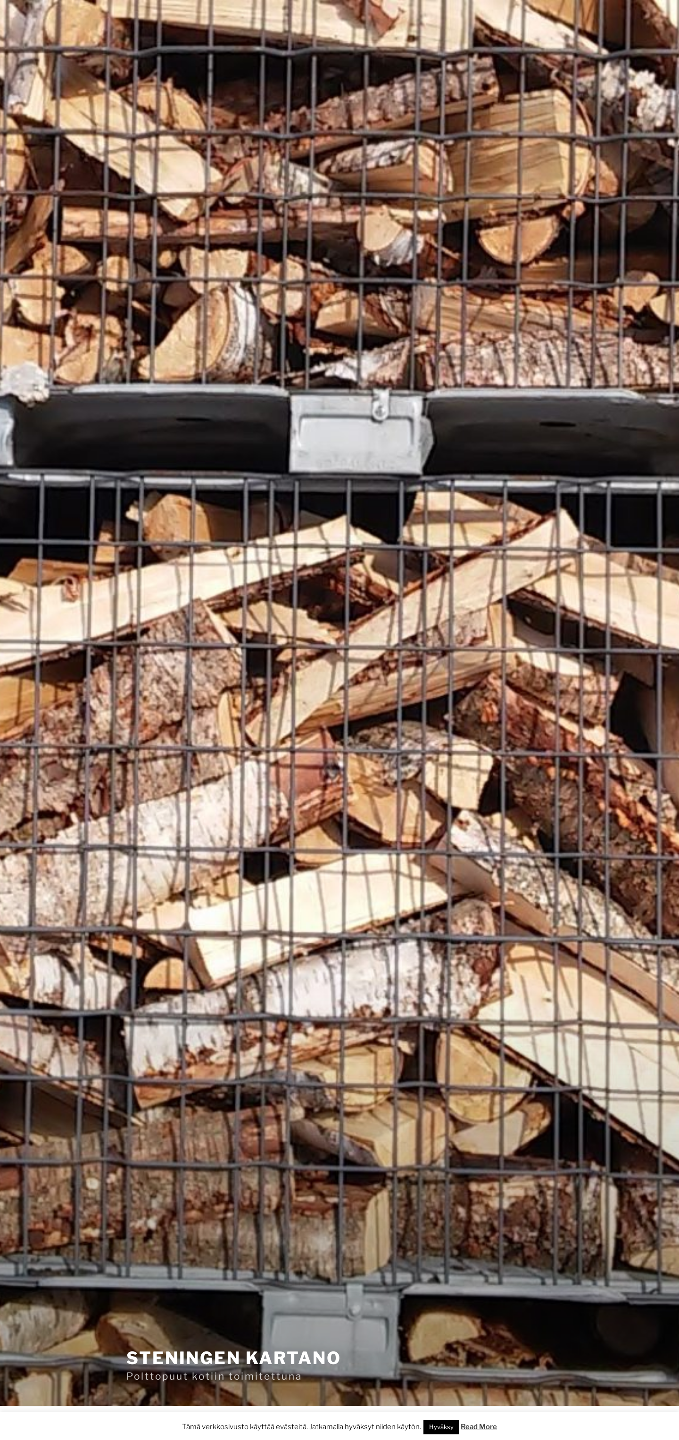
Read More (479, 1427)
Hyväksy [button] (441, 1427)
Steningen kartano (233, 1358)
